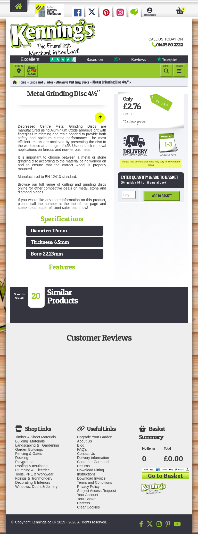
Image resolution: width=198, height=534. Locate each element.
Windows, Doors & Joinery (36, 486)
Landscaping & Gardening (37, 445)
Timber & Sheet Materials (35, 437)
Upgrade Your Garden (94, 437)
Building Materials (30, 441)
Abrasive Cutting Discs (72, 82)
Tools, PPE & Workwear (34, 474)
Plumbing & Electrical (32, 470)
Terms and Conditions (94, 482)
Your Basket (86, 499)
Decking (21, 458)
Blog (80, 445)
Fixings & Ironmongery (33, 478)
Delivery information (93, 458)
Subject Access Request (96, 491)
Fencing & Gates (28, 453)
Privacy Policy (88, 486)
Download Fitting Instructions (90, 472)
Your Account (87, 495)
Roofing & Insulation (31, 466)
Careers (83, 503)
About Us (84, 441)
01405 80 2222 (169, 44)
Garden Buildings (29, 449)
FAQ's (82, 449)
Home (19, 82)
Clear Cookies (88, 507)
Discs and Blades (41, 82)
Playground (24, 462)
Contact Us (86, 453)
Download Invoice (91, 478)
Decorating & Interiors (32, 482)
